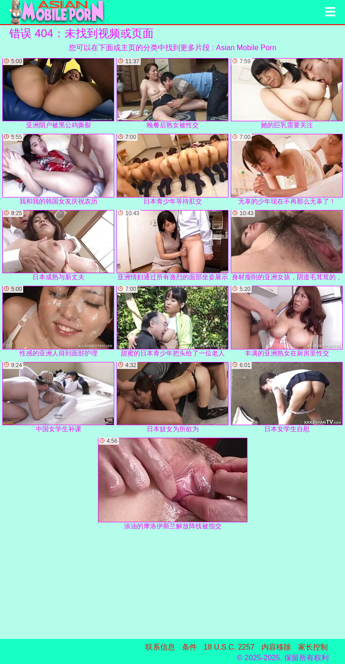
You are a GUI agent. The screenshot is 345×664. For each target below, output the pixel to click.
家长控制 (313, 647)
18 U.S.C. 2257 (229, 647)
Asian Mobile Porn (246, 48)
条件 (189, 647)
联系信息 (160, 647)
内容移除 (276, 647)
